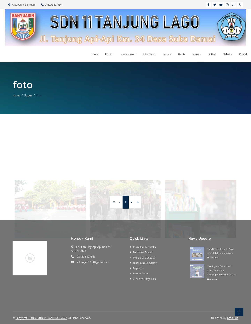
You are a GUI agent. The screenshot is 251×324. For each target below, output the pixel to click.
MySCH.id (232, 317)
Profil (108, 54)
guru (166, 54)
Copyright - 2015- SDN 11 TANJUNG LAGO (41, 317)
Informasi (148, 54)
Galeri (226, 54)
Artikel (212, 54)
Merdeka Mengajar (144, 257)
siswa (195, 54)
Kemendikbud (141, 273)
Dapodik (138, 268)
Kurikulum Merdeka (144, 247)
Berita (181, 54)
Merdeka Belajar (143, 252)
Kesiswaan (127, 54)
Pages (28, 95)
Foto (39, 95)
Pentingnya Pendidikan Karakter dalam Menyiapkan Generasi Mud (221, 270)
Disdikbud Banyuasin (145, 262)
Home (94, 54)
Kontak (243, 54)
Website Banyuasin (144, 278)
